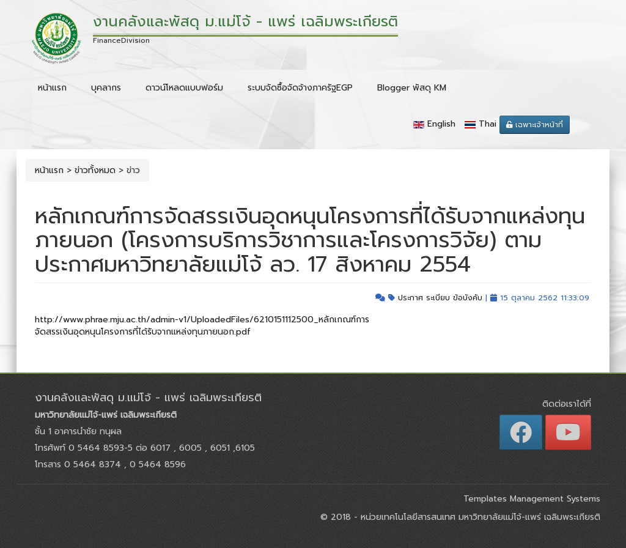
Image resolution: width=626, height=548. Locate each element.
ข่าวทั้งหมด (95, 170)
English (441, 123)
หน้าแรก (52, 87)
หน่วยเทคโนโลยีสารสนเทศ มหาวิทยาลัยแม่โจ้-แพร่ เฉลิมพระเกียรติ (479, 517)
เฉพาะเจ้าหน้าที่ (534, 124)
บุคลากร (106, 87)
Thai (487, 123)
